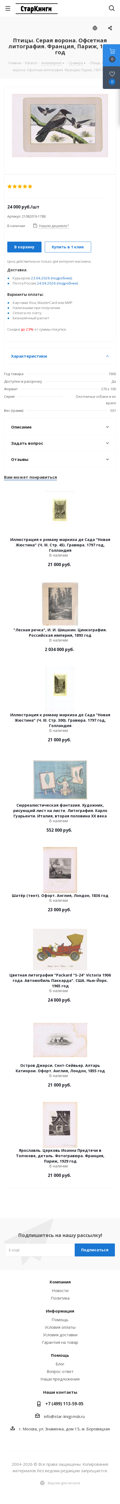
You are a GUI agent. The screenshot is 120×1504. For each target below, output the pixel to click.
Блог (60, 1363)
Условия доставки (60, 1334)
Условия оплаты (60, 1327)
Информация (60, 1311)
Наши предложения (60, 1379)
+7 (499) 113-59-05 (64, 1404)
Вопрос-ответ (60, 1371)
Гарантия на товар (60, 1342)
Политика (60, 1298)
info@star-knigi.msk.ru (64, 1416)
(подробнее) (61, 278)
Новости (60, 1290)
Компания (60, 1281)
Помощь (60, 1319)
